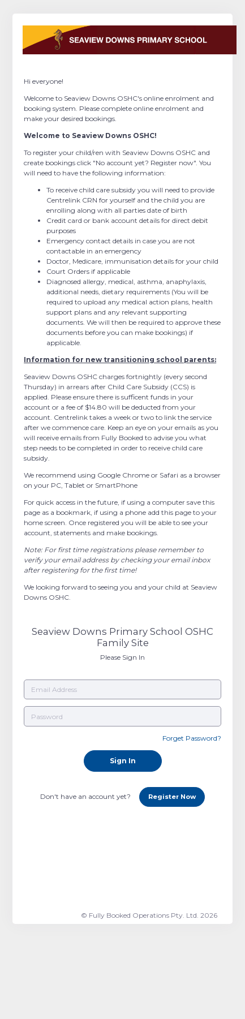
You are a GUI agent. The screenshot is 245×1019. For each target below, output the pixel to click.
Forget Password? (191, 738)
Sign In (123, 760)
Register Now (172, 797)
